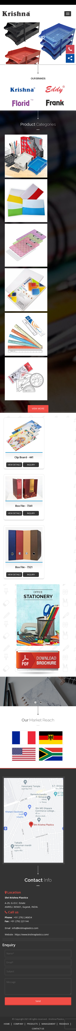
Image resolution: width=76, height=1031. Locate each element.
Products (32, 1023)
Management (48, 1023)
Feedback (64, 1023)
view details (14, 464)
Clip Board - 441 (23, 457)
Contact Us (38, 1028)
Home (7, 1023)
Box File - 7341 (24, 506)
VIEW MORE (38, 408)
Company (18, 1023)
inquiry (31, 464)
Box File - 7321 (24, 567)
